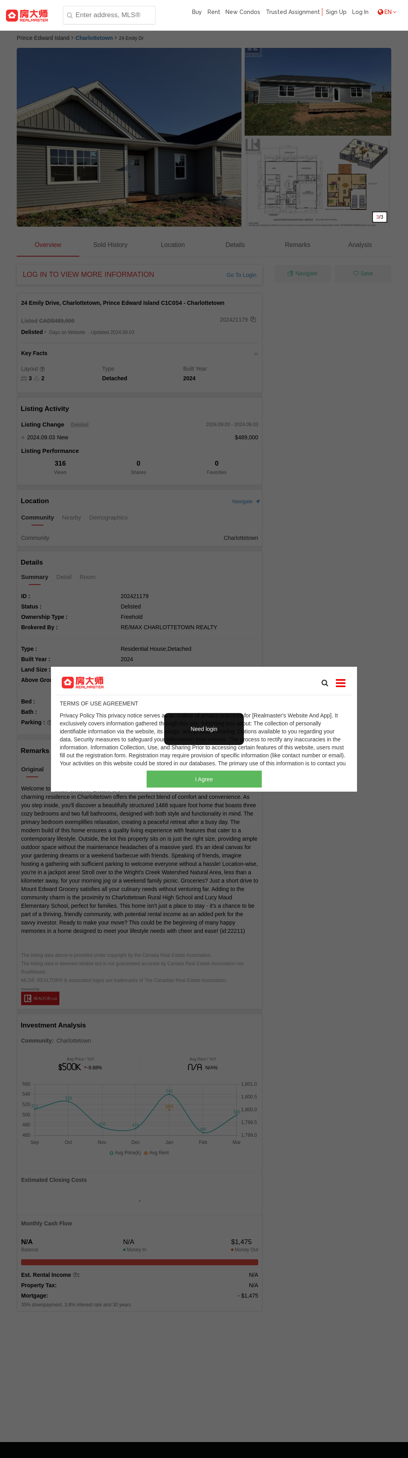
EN (387, 12)
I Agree (204, 779)
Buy (197, 12)
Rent (214, 12)
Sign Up (336, 12)
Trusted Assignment (293, 12)
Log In (360, 12)
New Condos (243, 12)
